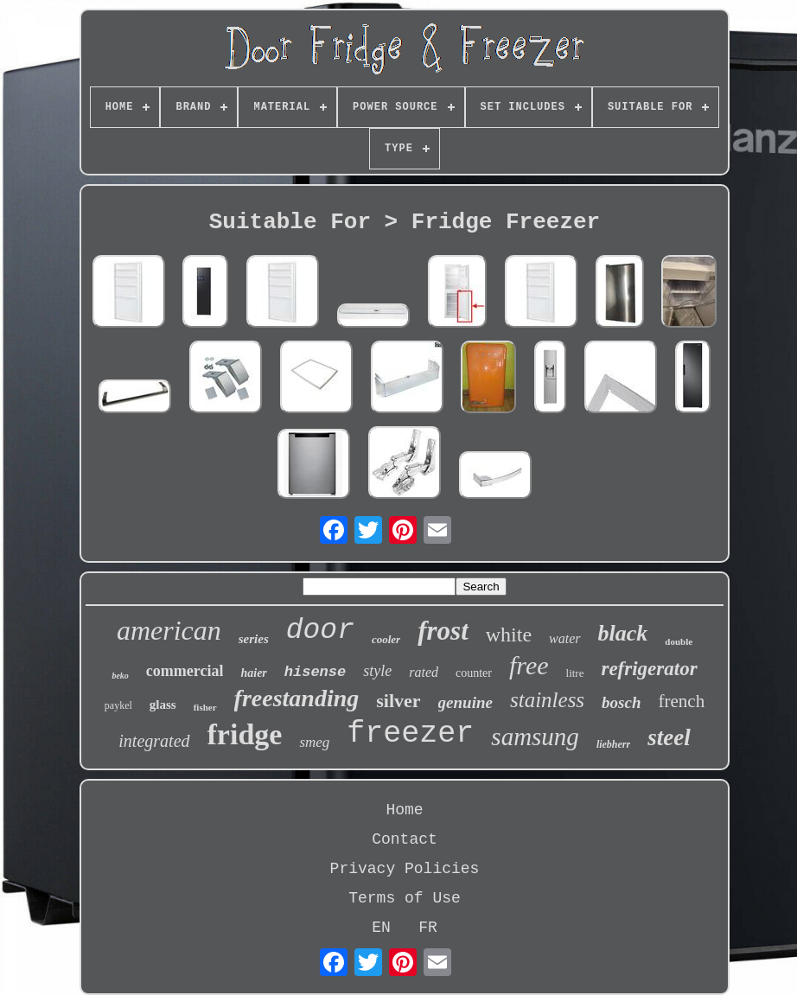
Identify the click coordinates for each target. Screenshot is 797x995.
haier (253, 673)
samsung (535, 736)
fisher (205, 707)
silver (398, 700)
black (623, 633)
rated (423, 672)
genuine (465, 702)
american (169, 630)
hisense (315, 672)
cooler (386, 639)
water (564, 638)
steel (668, 737)
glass (163, 704)
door (320, 631)
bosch (621, 702)
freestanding (297, 698)
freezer (410, 734)
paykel (118, 705)
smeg (314, 742)
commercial (185, 670)
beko (120, 675)
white (509, 634)
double (678, 641)
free (529, 665)
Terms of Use (404, 898)
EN (381, 927)
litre (575, 673)
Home (404, 810)
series (254, 639)
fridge (245, 734)
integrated (153, 740)
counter (474, 673)
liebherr (613, 744)
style (377, 670)
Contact (404, 839)
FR (427, 927)
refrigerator (649, 668)
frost (443, 630)
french (682, 701)
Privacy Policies (405, 868)
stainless (547, 699)
